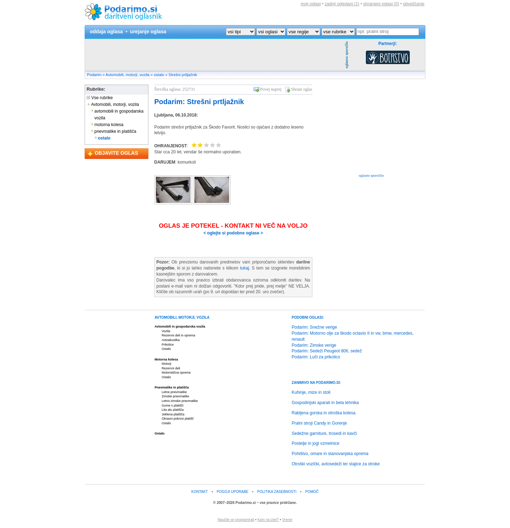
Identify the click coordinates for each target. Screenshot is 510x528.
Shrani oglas (301, 89)
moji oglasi (311, 3)
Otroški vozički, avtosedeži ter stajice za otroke (336, 463)
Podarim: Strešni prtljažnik (199, 102)
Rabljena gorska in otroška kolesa (324, 412)
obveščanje (414, 3)
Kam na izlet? (268, 520)
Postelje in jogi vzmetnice (316, 443)
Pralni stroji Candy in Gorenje (319, 423)
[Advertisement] (214, 55)
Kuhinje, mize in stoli (311, 392)
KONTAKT (199, 492)
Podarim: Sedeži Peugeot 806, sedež (327, 350)
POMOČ (312, 492)
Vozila (166, 331)
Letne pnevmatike (174, 392)
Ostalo (166, 349)
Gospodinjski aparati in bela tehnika (325, 402)
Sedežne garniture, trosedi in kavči (324, 433)
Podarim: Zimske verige (314, 345)
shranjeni (381, 3)
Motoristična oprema (176, 372)
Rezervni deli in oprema (179, 335)
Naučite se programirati (235, 520)
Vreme (287, 520)
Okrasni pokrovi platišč (178, 418)
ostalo (159, 75)
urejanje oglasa (148, 31)
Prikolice (168, 344)
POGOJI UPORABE (232, 492)
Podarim (94, 75)
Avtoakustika (171, 340)
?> (249, 31)
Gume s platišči (173, 405)
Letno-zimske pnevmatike (180, 401)
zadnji (342, 3)
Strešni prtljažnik (183, 75)
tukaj (244, 268)
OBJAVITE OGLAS (116, 153)
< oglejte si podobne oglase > (233, 233)
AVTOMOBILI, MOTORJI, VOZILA (182, 317)
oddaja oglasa (106, 31)
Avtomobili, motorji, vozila (127, 75)
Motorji (166, 363)
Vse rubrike (100, 97)
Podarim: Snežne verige (314, 327)
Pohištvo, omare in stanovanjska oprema (330, 453)
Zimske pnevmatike (175, 396)
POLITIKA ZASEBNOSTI (276, 492)
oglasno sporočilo (371, 175)
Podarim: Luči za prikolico (316, 356)
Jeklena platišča (173, 414)
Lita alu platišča (173, 409)
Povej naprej (271, 89)
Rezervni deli (171, 368)
